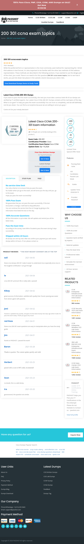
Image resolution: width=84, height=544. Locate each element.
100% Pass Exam (72, 226)
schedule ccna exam (32, 454)
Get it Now (45, 159)
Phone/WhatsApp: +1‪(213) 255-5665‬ (13, 507)
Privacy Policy (5, 481)
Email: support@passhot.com (11, 510)
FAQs (39, 178)
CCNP (60, 17)
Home (30, 17)
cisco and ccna (46, 454)
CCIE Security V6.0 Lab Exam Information (77, 310)
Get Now (42, 5)
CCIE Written (40, 17)
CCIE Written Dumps (50, 472)
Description (10, 178)
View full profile (72, 415)
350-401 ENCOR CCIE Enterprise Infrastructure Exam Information (77, 347)
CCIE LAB (51, 17)
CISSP (75, 17)
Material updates (72, 245)
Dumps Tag (47, 493)
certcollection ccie (51, 449)
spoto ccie (56, 454)
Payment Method (7, 485)
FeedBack (60, 22)
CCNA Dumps (48, 485)
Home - (3, 38)
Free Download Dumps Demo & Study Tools (21, 83)
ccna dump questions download (48, 452)
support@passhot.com (69, 13)
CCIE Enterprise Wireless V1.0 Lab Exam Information (76, 327)
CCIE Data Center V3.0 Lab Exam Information (76, 366)
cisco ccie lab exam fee (27, 452)
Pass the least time (73, 250)
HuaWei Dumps (47, 22)
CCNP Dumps (48, 481)
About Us (4, 472)
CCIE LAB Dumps (49, 476)
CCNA (67, 17)
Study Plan (26, 178)
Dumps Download (7, 493)
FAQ (2, 476)
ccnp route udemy (36, 449)
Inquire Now (75, 435)
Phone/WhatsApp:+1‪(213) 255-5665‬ (46, 13)
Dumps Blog (5, 489)
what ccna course (22, 449)
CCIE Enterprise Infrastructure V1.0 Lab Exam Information (77, 294)
